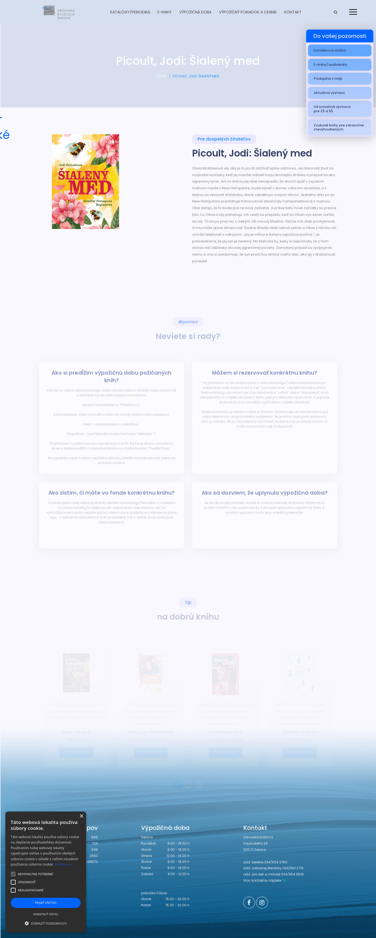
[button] (46, 923)
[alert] (45, 872)
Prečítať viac (63, 864)
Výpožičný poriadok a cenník (248, 12)
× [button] (81, 816)
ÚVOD (162, 78)
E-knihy (164, 12)
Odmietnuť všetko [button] (45, 914)
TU (284, 880)
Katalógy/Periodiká (130, 12)
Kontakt (293, 12)
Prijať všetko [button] (46, 903)
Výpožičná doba (195, 12)
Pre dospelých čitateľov (224, 140)
